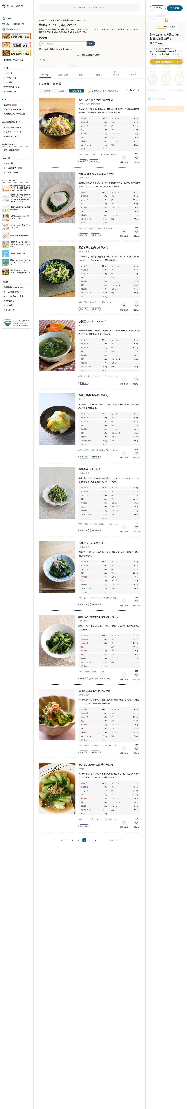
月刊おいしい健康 (11, 172)
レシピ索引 (8, 82)
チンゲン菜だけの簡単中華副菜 (95, 764)
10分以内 (83, 161)
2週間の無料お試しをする (166, 61)
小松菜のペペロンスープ (92, 321)
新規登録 (174, 8)
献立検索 (10, 105)
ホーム (8, 18)
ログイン (157, 8)
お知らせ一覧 (9, 310)
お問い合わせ (9, 301)
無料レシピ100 (10, 91)
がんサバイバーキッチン (13, 132)
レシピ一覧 (8, 73)
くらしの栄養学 (13, 168)
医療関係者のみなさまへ (13, 287)
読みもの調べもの (11, 163)
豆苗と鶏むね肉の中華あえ (93, 247)
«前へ (60, 840)
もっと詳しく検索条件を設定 (88, 55)
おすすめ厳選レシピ (12, 87)
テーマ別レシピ (10, 78)
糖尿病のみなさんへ (12, 136)
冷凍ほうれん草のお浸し (92, 543)
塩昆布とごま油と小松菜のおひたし (98, 616)
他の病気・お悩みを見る (14, 60)
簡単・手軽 (83, 235)
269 (111, 840)
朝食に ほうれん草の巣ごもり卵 (96, 173)
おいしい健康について (15, 24)
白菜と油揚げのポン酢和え (93, 395)
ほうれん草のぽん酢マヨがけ (94, 690)
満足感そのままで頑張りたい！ (75, 20)
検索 (91, 43)
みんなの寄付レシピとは (13, 127)
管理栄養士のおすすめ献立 (14, 114)
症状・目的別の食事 (12, 150)
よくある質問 (9, 305)
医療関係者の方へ (13, 29)
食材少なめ (94, 161)
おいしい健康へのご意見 (13, 296)
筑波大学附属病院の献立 (13, 109)
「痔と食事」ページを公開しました (90, 7)
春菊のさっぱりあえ (89, 469)
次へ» (118, 840)
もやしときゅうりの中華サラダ (95, 99)
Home (41, 20)
